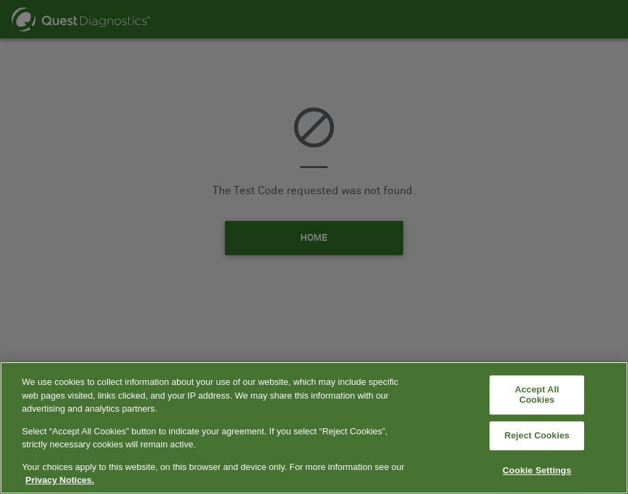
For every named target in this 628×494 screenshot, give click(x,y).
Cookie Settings (537, 470)
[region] (314, 428)
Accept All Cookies (537, 394)
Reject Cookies (537, 435)
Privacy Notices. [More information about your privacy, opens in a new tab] (59, 480)
